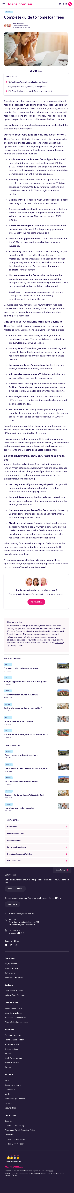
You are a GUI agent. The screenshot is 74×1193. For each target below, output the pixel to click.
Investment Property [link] (14, 977)
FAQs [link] (7, 1080)
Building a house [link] (11, 968)
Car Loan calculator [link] (13, 1035)
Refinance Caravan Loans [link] (15, 1017)
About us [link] (9, 1075)
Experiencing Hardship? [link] (15, 1098)
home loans (30, 438)
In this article (12, 76)
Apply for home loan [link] (13, 1058)
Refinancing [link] (10, 973)
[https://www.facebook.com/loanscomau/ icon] (6, 945)
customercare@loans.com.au (21, 914)
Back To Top (62, 870)
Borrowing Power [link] (12, 1044)
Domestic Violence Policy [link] (15, 1139)
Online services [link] (11, 1049)
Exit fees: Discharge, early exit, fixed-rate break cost (30, 91)
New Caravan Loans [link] (13, 1008)
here (43, 567)
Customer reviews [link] (13, 1085)
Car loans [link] (9, 985)
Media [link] (7, 1094)
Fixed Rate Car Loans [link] (14, 990)
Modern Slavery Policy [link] (14, 1144)
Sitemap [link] (8, 1067)
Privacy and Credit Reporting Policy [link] (20, 1130)
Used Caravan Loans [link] (14, 1013)
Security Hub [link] (10, 1108)
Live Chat (59, 642)
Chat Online (12, 904)
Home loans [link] (10, 958)
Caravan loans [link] (11, 1002)
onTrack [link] (8, 1053)
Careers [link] (8, 1103)
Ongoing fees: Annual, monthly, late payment (27, 86)
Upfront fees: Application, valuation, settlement (28, 82)
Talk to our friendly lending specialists (23, 449)
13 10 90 (19, 645)
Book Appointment (15, 889)
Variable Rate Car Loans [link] (15, 995)
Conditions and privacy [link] (14, 1125)
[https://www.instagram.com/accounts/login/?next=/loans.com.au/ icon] (16, 945)
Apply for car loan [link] (12, 1062)
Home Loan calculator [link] (14, 1040)
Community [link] (10, 1089)
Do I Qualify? (36, 602)
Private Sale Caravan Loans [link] (16, 1022)
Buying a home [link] (11, 964)
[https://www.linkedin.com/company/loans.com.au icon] (11, 945)
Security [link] (8, 1121)
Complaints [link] (9, 1135)
